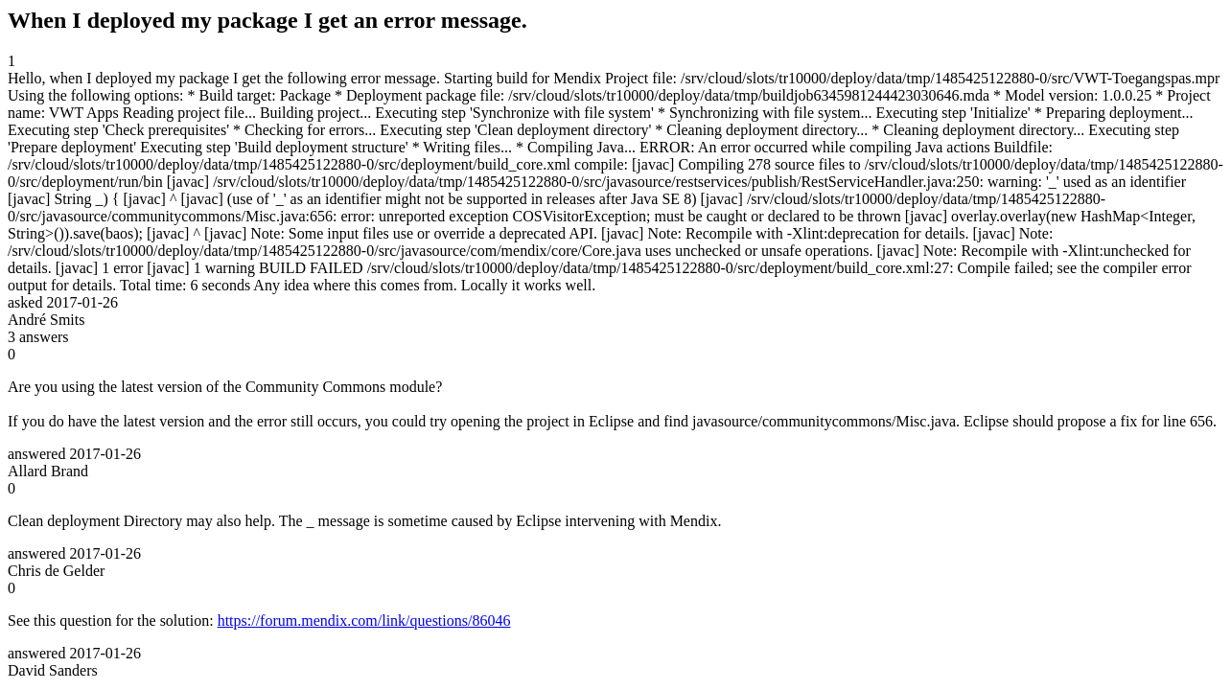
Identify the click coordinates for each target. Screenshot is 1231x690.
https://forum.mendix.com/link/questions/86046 (364, 620)
